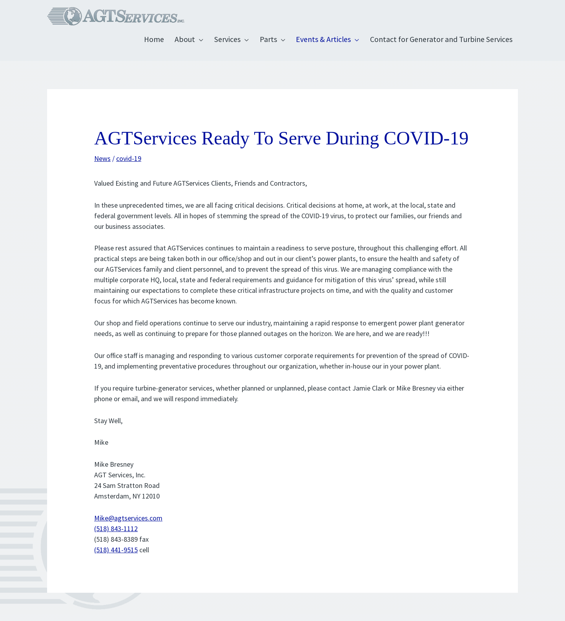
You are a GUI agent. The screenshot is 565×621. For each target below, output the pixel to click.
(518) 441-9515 (116, 549)
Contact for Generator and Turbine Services (441, 39)
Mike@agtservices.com (128, 517)
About (185, 39)
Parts (268, 39)
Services (227, 39)
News (102, 158)
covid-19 (128, 158)
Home (154, 39)
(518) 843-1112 (116, 528)
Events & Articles (323, 39)
